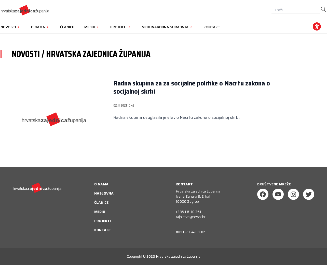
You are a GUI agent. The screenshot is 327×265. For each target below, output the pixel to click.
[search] (323, 9)
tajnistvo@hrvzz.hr (191, 216)
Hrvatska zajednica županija (178, 256)
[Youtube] (278, 194)
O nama (101, 184)
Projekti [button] (120, 27)
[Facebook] (262, 194)
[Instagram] (293, 194)
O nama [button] (40, 27)
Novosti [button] (11, 27)
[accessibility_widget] (317, 26)
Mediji (99, 211)
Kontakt (211, 27)
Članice (67, 27)
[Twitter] (308, 194)
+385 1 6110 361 (188, 211)
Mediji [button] (92, 27)
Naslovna (104, 193)
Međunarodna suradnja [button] (167, 27)
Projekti (102, 221)
